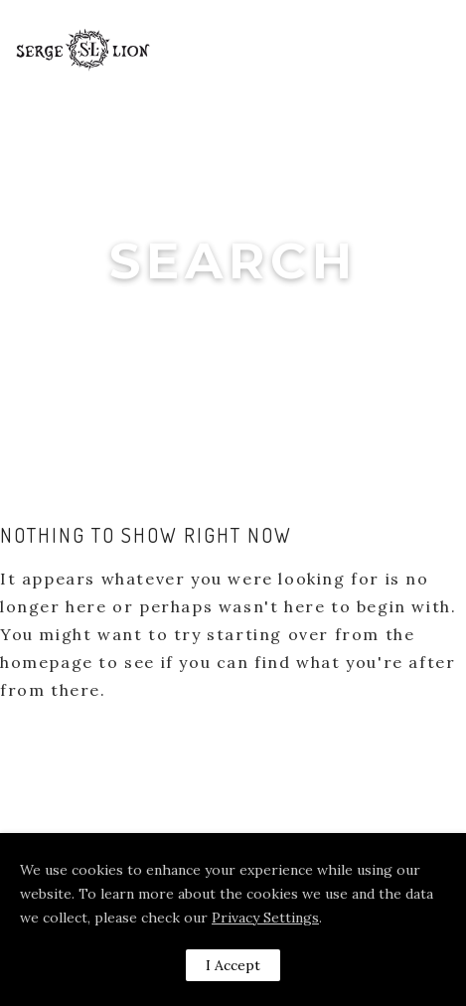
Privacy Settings (265, 917)
